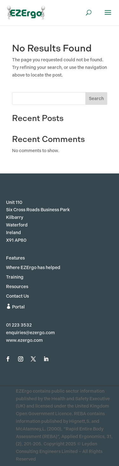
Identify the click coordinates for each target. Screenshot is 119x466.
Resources (17, 287)
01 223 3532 (19, 325)
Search (96, 98)
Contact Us (17, 296)
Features (15, 258)
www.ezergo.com (24, 340)
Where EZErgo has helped (33, 268)
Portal (15, 307)
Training (14, 277)
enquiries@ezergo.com (30, 332)
